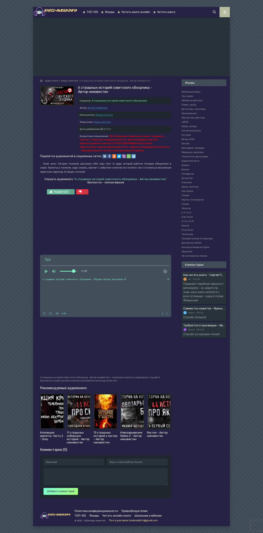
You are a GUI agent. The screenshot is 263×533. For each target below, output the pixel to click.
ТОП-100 (92, 12)
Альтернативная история (195, 247)
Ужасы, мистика (102, 122)
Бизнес (185, 169)
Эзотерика (187, 191)
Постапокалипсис (191, 130)
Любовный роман (191, 91)
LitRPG (185, 122)
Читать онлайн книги (116, 515)
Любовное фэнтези (192, 100)
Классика (187, 182)
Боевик (185, 165)
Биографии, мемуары (193, 148)
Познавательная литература (197, 238)
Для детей (187, 178)
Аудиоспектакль (190, 161)
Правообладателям (134, 511)
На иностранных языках (194, 256)
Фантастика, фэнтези (193, 117)
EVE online (187, 217)
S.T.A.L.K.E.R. (188, 221)
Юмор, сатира (189, 126)
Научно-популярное (193, 199)
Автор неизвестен (97, 108)
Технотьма (187, 234)
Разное (185, 225)
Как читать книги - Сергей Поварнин (204, 275)
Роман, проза (189, 104)
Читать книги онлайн (135, 12)
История (186, 135)
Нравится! (62, 192)
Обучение (187, 251)
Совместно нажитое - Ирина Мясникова (204, 308)
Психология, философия (195, 156)
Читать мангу (166, 12)
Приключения (189, 113)
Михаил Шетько (104, 115)
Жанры (109, 12)
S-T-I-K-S (186, 212)
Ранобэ (185, 143)
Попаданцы (188, 173)
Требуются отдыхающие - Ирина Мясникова (204, 325)
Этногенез (187, 230)
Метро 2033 (188, 139)
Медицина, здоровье (193, 152)
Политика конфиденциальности (96, 511)
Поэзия (185, 195)
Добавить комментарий (61, 491)
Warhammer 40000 (191, 243)
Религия (186, 208)
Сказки (185, 204)
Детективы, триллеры (194, 109)
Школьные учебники (148, 515)
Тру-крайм (187, 96)
